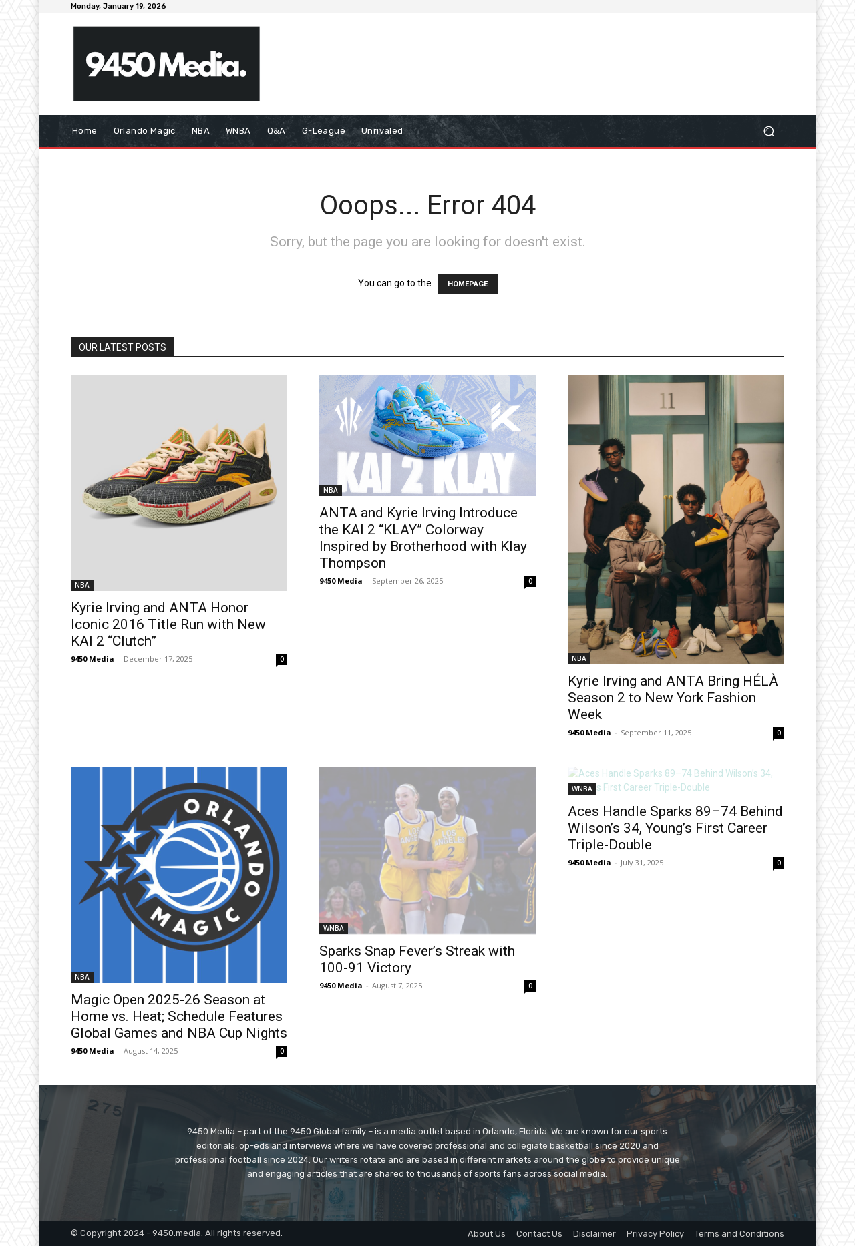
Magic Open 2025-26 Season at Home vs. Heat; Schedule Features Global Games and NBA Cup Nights (179, 1016)
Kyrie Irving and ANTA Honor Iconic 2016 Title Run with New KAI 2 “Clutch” (168, 624)
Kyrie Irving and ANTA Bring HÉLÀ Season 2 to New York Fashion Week (673, 697)
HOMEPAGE (468, 284)
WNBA (333, 928)
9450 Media (92, 659)
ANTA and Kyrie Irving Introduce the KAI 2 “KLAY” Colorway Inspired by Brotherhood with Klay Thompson (423, 538)
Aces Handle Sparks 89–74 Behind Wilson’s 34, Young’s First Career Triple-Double (675, 828)
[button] (768, 131)
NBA (82, 585)
